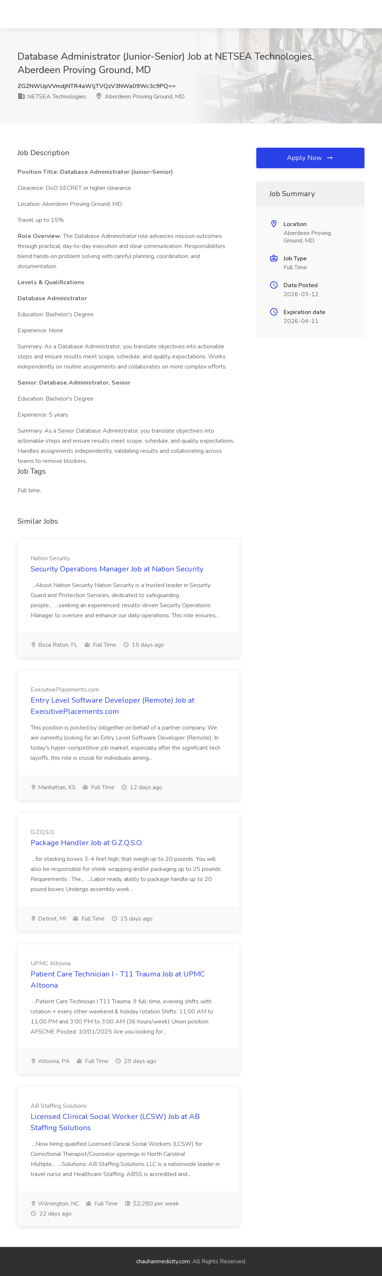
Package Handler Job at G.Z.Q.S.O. (87, 843)
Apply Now (310, 157)
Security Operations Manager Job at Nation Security (117, 569)
